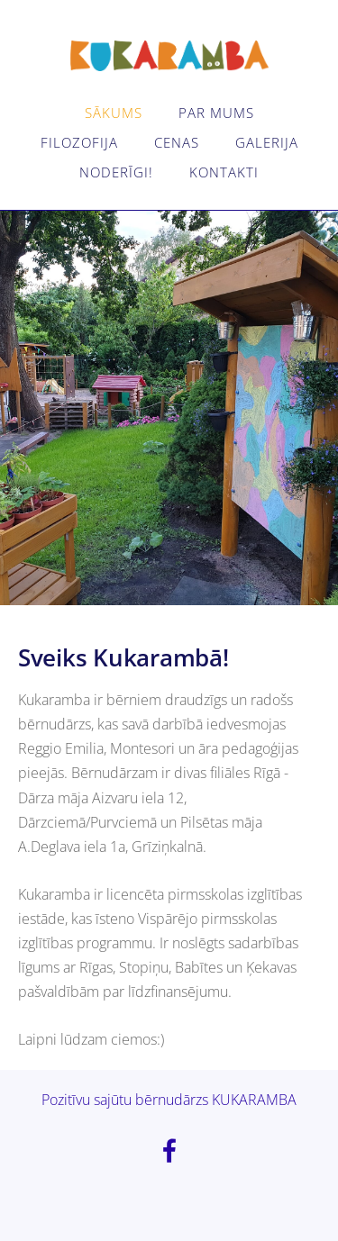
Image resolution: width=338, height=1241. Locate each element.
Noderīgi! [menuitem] (116, 172)
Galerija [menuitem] (266, 142)
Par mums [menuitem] (216, 113)
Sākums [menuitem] (113, 113)
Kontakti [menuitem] (224, 172)
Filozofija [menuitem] (79, 142)
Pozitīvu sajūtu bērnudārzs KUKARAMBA (169, 1100)
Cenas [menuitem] (176, 142)
